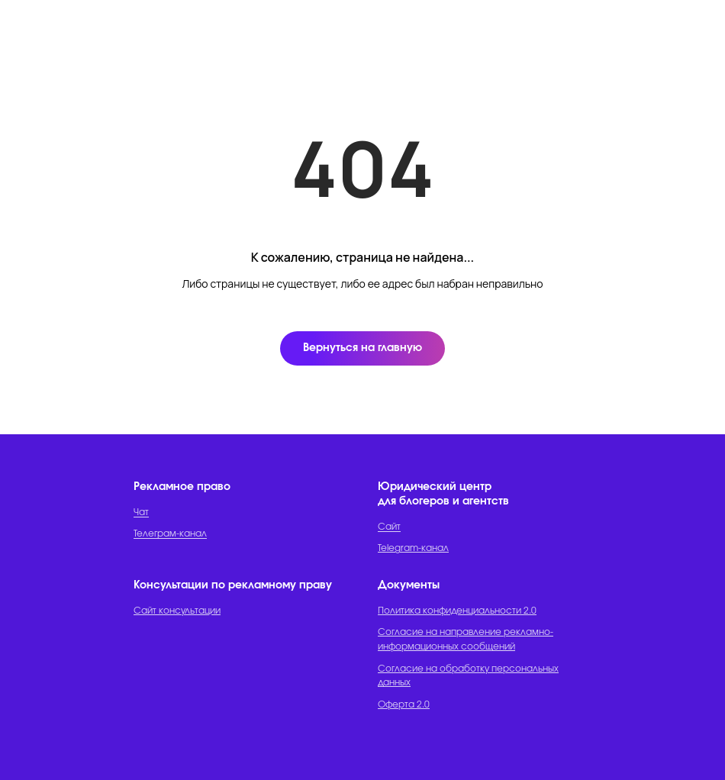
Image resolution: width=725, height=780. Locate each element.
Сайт (389, 526)
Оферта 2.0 (404, 704)
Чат (141, 512)
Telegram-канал (413, 548)
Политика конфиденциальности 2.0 (457, 610)
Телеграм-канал (170, 533)
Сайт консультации (177, 610)
